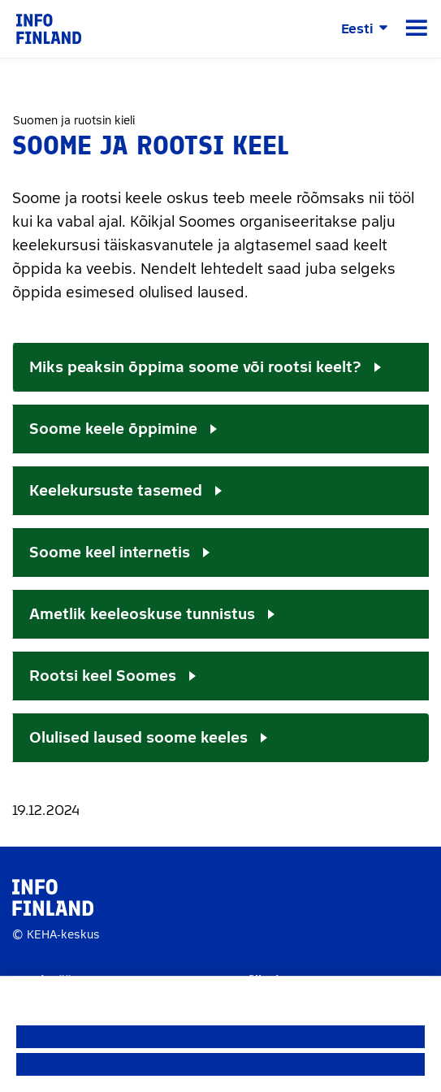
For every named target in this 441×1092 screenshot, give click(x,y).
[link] (48, 28)
